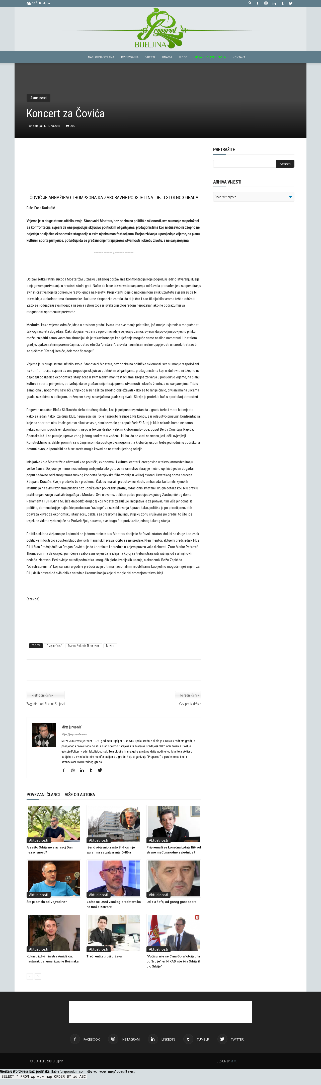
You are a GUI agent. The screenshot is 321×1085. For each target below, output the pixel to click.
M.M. (233, 1061)
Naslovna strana (101, 57)
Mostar (110, 645)
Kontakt (239, 57)
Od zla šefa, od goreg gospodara (171, 902)
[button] (250, 3)
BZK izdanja (129, 57)
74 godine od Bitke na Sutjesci (46, 703)
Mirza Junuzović (71, 726)
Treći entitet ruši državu (104, 956)
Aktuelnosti (38, 98)
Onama (167, 57)
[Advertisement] (114, 171)
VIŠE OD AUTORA (80, 794)
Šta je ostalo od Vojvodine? (47, 902)
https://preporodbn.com (74, 734)
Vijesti (150, 57)
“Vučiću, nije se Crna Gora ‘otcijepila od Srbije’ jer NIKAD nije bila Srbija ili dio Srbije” (173, 961)
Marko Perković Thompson (84, 645)
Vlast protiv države (190, 703)
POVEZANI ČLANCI (43, 794)
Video (183, 57)
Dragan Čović (54, 645)
